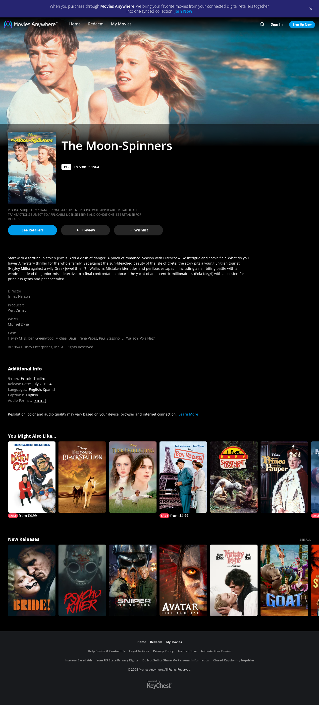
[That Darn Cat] (31, 479)
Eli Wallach (130, 338)
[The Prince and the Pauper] (284, 477)
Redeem (96, 24)
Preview (85, 230)
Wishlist (138, 230)
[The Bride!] (31, 580)
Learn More (188, 414)
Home (75, 24)
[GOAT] (284, 580)
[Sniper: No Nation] (133, 580)
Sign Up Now (302, 24)
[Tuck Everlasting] (133, 477)
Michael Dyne (18, 324)
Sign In (277, 24)
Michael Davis (66, 338)
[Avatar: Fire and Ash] (183, 580)
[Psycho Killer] (82, 580)
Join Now (183, 11)
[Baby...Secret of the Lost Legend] (234, 477)
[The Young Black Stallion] (82, 477)
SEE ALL (305, 540)
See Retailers (33, 230)
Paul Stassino (109, 338)
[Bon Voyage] (183, 479)
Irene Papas (88, 338)
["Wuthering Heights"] (234, 580)
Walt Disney (17, 310)
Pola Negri (148, 338)
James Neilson (19, 296)
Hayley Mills (17, 338)
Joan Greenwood (40, 338)
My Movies (121, 24)
